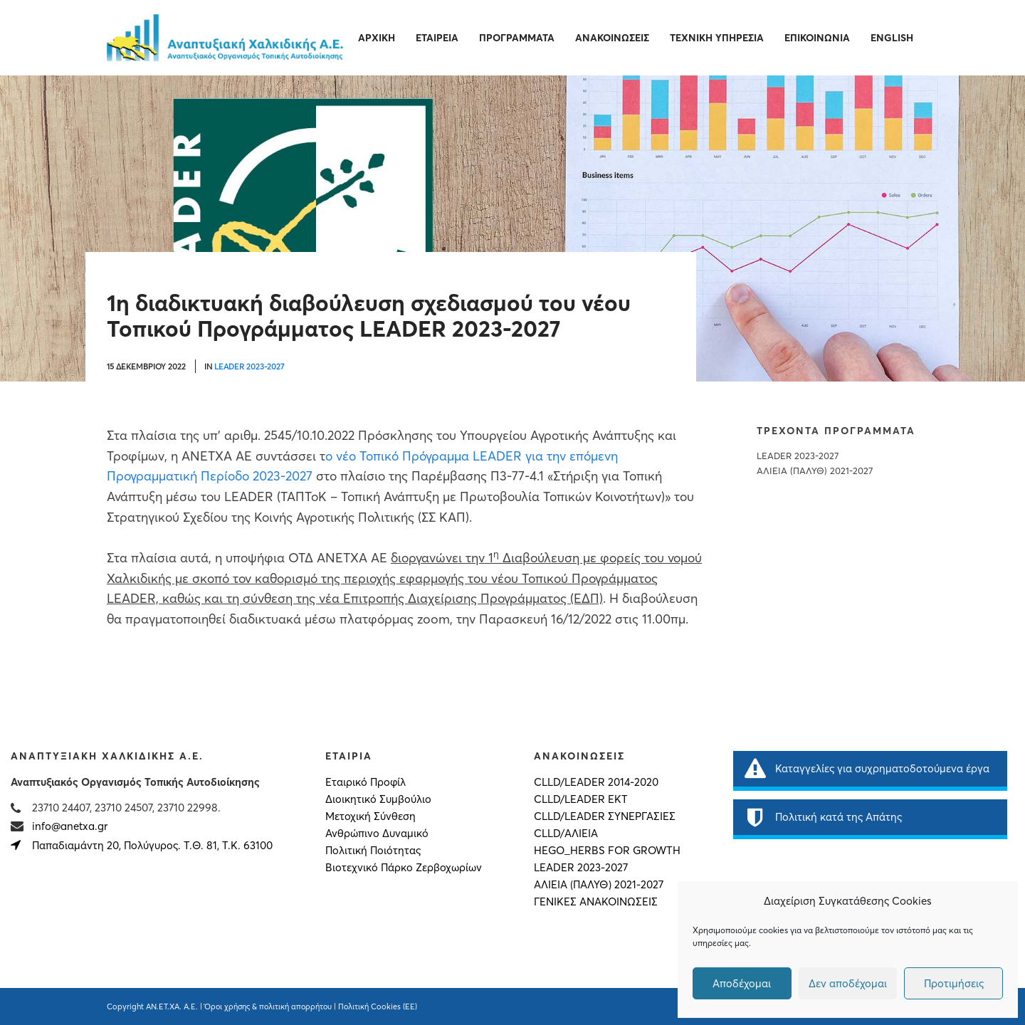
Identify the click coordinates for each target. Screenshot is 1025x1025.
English (892, 37)
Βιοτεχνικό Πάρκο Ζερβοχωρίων (403, 867)
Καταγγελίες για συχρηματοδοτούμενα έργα (866, 768)
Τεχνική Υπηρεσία (717, 37)
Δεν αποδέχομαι (848, 983)
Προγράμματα (516, 37)
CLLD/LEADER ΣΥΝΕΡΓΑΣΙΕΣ (605, 816)
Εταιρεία (437, 37)
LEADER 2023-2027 (249, 367)
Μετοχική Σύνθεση (370, 816)
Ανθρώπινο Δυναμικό (377, 833)
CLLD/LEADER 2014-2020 (596, 782)
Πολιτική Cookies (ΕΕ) (377, 1006)
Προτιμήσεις (954, 983)
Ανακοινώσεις (612, 37)
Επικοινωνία (817, 37)
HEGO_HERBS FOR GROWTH (607, 850)
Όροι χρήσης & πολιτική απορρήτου (268, 1006)
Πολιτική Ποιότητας (373, 850)
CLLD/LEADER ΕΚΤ (581, 799)
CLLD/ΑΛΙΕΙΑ (566, 833)
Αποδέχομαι (742, 983)
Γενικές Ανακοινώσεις (596, 901)
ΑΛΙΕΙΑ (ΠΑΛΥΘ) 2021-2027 (815, 471)
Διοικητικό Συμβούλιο (378, 799)
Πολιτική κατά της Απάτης (823, 817)
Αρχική (376, 37)
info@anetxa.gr (69, 826)
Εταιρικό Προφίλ (365, 782)
